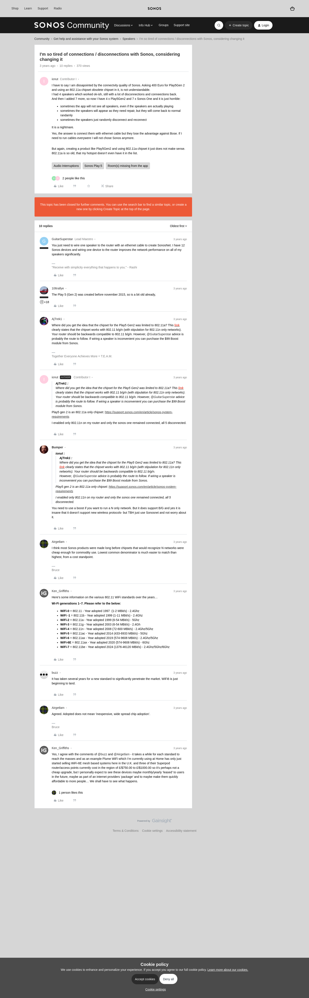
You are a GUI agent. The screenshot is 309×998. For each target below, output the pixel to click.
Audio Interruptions (66, 166)
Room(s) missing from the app (128, 166)
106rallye (58, 288)
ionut (55, 79)
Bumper (57, 447)
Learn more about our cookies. (228, 969)
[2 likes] (68, 178)
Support (43, 8)
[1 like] (67, 792)
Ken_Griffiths (60, 591)
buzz (55, 672)
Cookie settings (152, 830)
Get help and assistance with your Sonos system (86, 38)
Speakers (129, 38)
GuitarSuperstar (62, 239)
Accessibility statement (181, 830)
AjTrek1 (57, 319)
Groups (163, 25)
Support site (182, 25)
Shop (14, 8)
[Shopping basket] (292, 8)
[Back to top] (300, 824)
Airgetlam (58, 541)
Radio (58, 8)
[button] (238, 25)
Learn (28, 8)
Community (42, 38)
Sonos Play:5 (93, 166)
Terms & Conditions (126, 830)
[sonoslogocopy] (154, 8)
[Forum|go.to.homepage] (71, 25)
